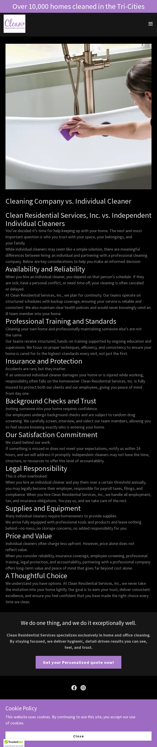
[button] (150, 23)
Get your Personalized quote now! (78, 662)
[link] (14, 24)
